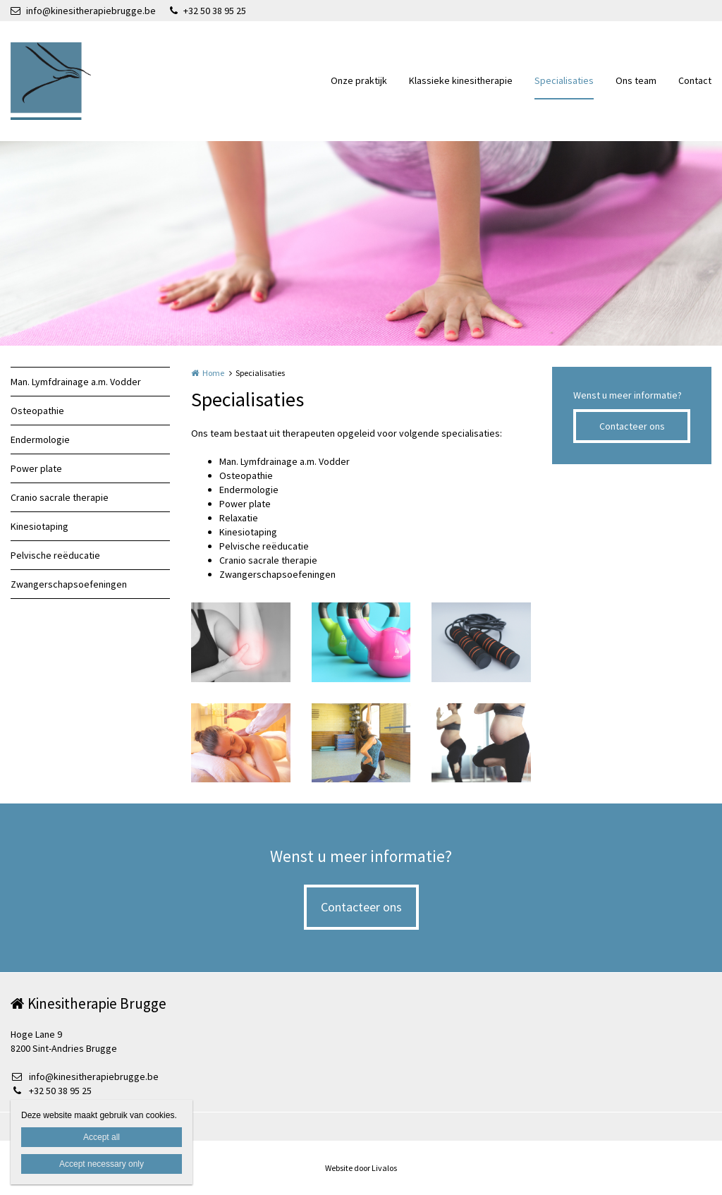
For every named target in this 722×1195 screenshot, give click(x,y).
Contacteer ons (632, 426)
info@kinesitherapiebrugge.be (83, 10)
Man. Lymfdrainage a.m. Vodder (76, 381)
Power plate (36, 468)
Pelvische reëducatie (55, 555)
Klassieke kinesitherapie (461, 80)
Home (213, 373)
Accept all (101, 1137)
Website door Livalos (361, 1168)
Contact (694, 80)
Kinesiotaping (39, 526)
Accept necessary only (101, 1164)
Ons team (636, 80)
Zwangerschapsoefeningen (69, 584)
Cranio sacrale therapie (60, 497)
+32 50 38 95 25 (208, 10)
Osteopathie (37, 410)
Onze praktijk (359, 80)
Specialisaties (564, 80)
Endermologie (40, 439)
